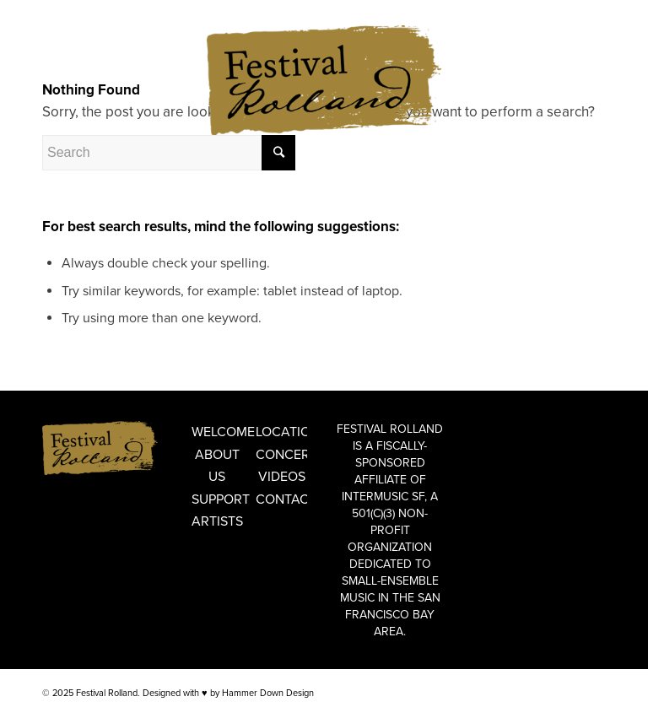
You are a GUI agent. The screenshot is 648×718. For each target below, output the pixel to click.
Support (217, 499)
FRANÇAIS (111, 12)
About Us (217, 465)
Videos (281, 476)
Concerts (281, 454)
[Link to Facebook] (567, 63)
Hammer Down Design (268, 693)
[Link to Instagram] (593, 63)
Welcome (217, 432)
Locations (281, 432)
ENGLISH (61, 12)
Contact (281, 499)
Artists (217, 521)
